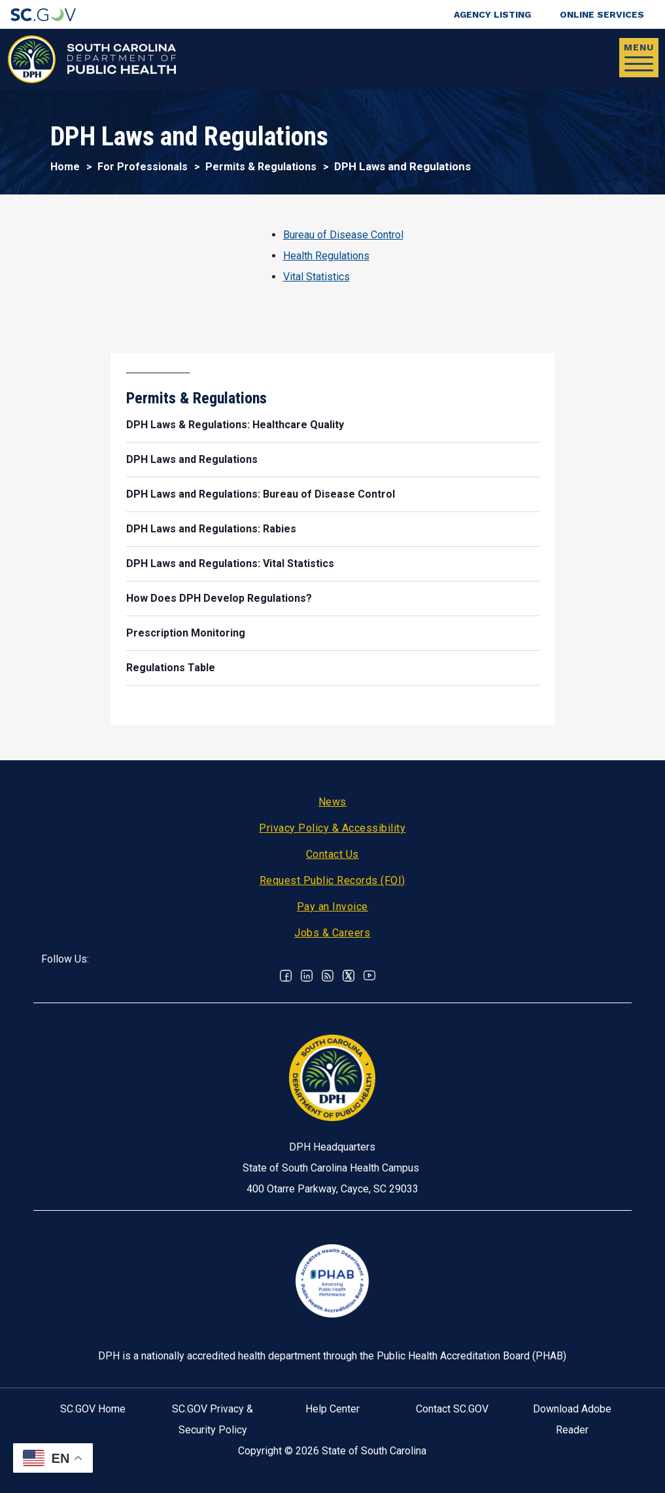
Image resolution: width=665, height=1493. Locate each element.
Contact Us (332, 854)
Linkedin (307, 976)
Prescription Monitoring (185, 633)
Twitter (348, 976)
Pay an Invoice (332, 906)
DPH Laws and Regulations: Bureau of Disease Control (260, 494)
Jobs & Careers (332, 933)
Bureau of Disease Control (343, 235)
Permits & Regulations (260, 166)
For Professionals (142, 166)
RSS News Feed (327, 976)
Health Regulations (326, 255)
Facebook (286, 976)
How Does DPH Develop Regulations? (219, 598)
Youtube (369, 976)
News (332, 802)
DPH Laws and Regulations (192, 459)
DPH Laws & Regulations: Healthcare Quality (235, 424)
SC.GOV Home (93, 1409)
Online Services (602, 14)
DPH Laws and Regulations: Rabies (211, 529)
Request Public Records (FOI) (332, 880)
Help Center (332, 1409)
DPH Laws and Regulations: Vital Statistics (230, 563)
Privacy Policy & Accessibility (332, 828)
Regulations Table (170, 667)
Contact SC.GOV (452, 1409)
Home (65, 166)
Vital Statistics (316, 276)
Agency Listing (492, 14)
